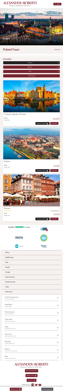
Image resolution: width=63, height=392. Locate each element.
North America (10, 282)
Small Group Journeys (11, 298)
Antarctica (8, 292)
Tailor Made (10, 320)
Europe (7, 272)
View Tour (54, 123)
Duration (29, 67)
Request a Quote (42, 123)
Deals (10, 327)
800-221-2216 (16, 389)
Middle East (9, 257)
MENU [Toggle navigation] (57, 4)
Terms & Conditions (31, 370)
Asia (6, 262)
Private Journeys (10, 312)
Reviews (11, 349)
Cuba (7, 287)
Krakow (7, 161)
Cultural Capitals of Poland (15, 114)
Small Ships (8, 305)
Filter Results (31, 76)
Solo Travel (10, 335)
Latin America (10, 277)
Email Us (31, 380)
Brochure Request (47, 389)
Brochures (9, 342)
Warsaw (7, 208)
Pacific (7, 267)
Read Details (57, 49)
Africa (7, 252)
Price (30, 71)
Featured (29, 62)
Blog (10, 357)
